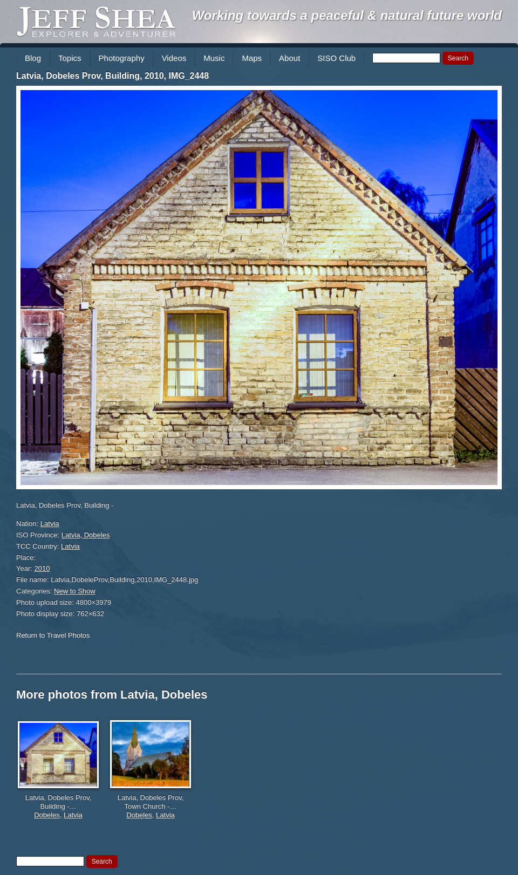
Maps (252, 58)
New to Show (75, 591)
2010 (42, 568)
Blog (33, 58)
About (289, 58)
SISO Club (336, 58)
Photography (122, 58)
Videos (174, 58)
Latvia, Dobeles (86, 535)
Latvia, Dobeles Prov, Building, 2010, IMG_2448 (112, 75)
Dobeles (47, 815)
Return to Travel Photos (53, 635)
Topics (69, 58)
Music (213, 58)
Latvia (49, 523)
